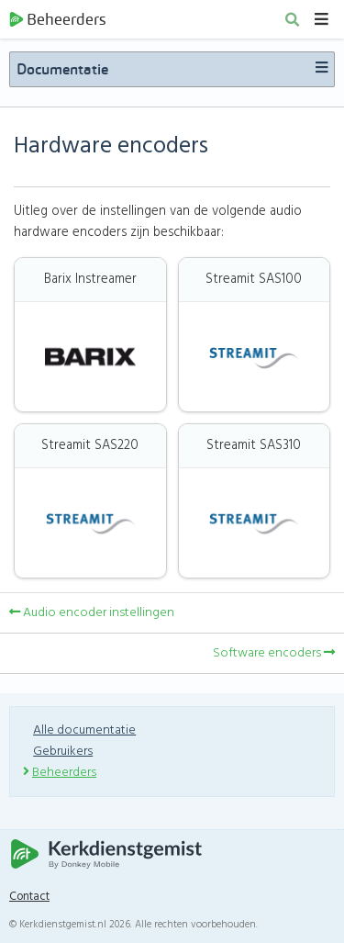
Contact (29, 897)
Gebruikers (63, 751)
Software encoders (274, 653)
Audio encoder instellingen (91, 612)
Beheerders (57, 19)
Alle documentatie (84, 730)
